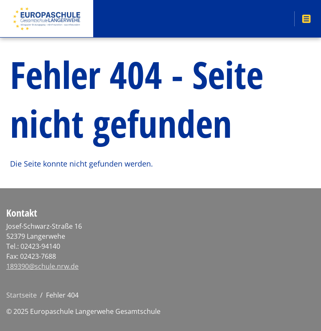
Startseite (21, 295)
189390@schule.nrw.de (42, 266)
